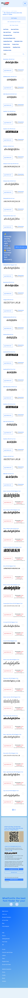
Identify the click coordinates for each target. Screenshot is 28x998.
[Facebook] (11, 904)
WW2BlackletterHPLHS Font (9, 317)
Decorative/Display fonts (9, 38)
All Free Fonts (14, 25)
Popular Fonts (5, 961)
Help (3, 932)
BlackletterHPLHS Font (8, 282)
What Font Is (6, 11)
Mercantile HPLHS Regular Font (10, 753)
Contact (4, 981)
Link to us (4, 914)
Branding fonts (6, 47)
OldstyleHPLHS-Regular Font (10, 265)
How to (3, 935)
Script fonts (16, 32)
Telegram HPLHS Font (8, 456)
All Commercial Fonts (14, 21)
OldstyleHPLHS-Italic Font (9, 215)
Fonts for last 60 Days (7, 952)
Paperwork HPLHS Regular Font (10, 678)
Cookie (3, 975)
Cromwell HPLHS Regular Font (10, 622)
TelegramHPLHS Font (8, 299)
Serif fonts (5, 29)
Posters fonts (15, 44)
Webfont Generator (14, 879)
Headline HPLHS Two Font (9, 439)
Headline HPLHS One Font (9, 404)
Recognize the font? (14, 869)
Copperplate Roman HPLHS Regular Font (12, 603)
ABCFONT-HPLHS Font (8, 473)
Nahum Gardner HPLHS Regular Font (11, 491)
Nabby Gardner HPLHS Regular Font (11, 697)
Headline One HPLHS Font (9, 128)
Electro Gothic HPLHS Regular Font (11, 584)
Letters (4, 955)
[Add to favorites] (23, 62)
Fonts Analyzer (5, 926)
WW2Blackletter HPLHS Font (10, 76)
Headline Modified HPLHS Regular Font (12, 547)
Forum (3, 949)
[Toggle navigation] (25, 3)
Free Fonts (4, 941)
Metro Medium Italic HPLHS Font (11, 528)
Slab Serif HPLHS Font (8, 421)
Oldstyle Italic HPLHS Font (9, 181)
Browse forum (14, 872)
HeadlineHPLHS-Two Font (9, 369)
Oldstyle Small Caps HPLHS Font (10, 163)
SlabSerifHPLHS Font (8, 334)
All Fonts (14, 11)
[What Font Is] (5, 3)
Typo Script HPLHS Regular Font (11, 790)
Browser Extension (6, 917)
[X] (17, 904)
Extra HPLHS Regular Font (9, 566)
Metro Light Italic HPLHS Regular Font (12, 734)
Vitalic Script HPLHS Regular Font (11, 659)
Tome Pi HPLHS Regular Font (10, 641)
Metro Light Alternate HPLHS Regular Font (13, 772)
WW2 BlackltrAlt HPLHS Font (10, 94)
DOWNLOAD (8, 70)
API (3, 944)
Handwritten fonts (7, 41)
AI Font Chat (5, 920)
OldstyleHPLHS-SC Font (8, 198)
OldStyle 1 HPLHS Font (8, 146)
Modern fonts (6, 44)
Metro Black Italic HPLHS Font (10, 715)
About (3, 978)
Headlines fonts (16, 47)
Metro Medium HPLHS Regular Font (11, 509)
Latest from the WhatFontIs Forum (13, 846)
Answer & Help (9, 850)
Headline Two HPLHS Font (9, 111)
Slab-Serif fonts (7, 32)
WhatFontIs (8, 898)
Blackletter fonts (18, 41)
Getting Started (6, 938)
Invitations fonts (7, 50)
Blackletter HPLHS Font (8, 59)
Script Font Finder (6, 964)
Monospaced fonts (7, 35)
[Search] (23, 54)
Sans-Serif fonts (14, 29)
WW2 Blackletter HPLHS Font (10, 386)
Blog (3, 923)
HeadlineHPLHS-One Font (9, 352)
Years (3, 958)
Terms (3, 972)
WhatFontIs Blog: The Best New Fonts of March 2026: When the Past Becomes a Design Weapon (13, 828)
